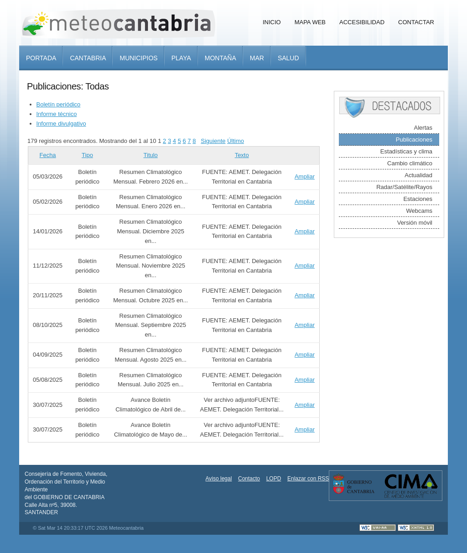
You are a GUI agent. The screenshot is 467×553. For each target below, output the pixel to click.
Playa (181, 58)
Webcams (419, 210)
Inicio (272, 22)
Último (235, 140)
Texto (242, 155)
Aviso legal (219, 478)
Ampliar (305, 176)
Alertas (423, 127)
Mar (257, 58)
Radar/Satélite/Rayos (404, 187)
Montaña (220, 58)
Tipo (87, 155)
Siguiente (213, 140)
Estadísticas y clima (406, 151)
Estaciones (417, 198)
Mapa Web (310, 22)
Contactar (416, 22)
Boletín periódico (58, 104)
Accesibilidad (361, 22)
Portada (41, 58)
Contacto (249, 478)
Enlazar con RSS (308, 478)
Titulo (151, 155)
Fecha (47, 155)
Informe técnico (56, 114)
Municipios (138, 58)
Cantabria (88, 58)
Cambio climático (409, 163)
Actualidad (418, 175)
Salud (288, 58)
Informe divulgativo (61, 123)
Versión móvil (414, 222)
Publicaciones (414, 139)
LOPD (273, 478)
